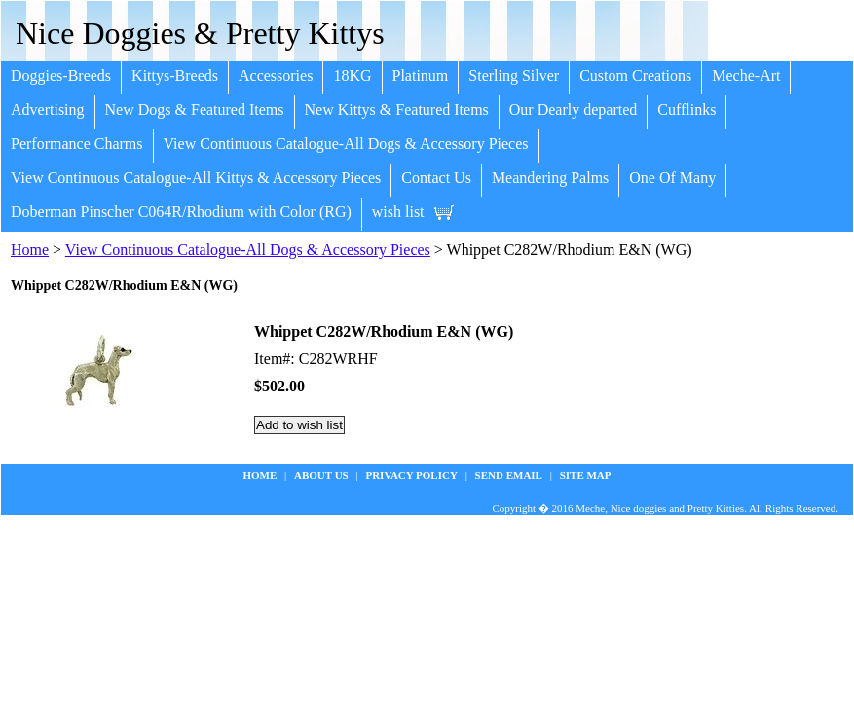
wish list (398, 211)
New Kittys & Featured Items (397, 109)
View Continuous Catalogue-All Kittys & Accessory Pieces (196, 177)
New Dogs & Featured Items (194, 109)
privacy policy (411, 475)
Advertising (48, 109)
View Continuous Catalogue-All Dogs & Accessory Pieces (346, 143)
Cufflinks (686, 109)
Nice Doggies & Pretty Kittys (200, 33)
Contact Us (436, 177)
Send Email (508, 475)
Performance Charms (77, 143)
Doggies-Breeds (61, 75)
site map (586, 475)
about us (321, 475)
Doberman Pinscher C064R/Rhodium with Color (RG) (181, 211)
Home (30, 249)
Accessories (276, 75)
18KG (352, 75)
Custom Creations (635, 75)
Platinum (420, 75)
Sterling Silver (513, 75)
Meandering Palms (550, 177)
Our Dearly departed (573, 109)
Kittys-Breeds (174, 75)
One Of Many (672, 177)
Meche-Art (746, 75)
